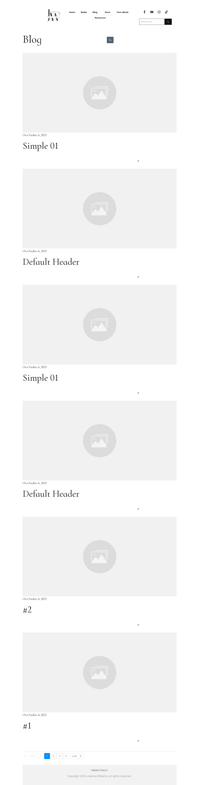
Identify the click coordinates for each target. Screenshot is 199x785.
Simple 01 (40, 145)
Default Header (51, 261)
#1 (27, 725)
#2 (27, 609)
